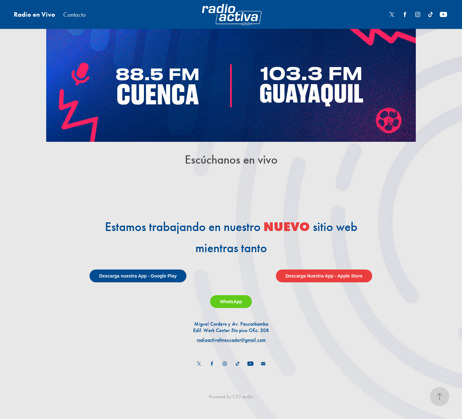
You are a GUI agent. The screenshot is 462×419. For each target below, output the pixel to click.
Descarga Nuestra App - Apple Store (324, 275)
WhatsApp (231, 301)
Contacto (74, 14)
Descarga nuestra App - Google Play (137, 275)
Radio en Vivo (34, 14)
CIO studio (243, 396)
